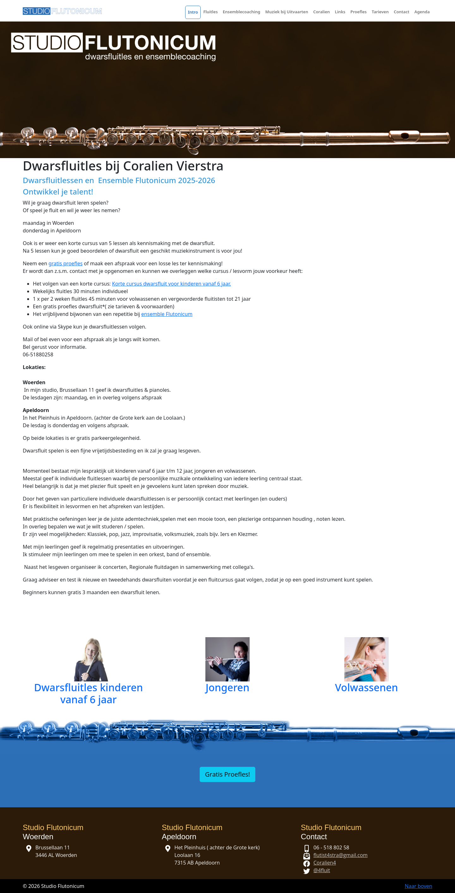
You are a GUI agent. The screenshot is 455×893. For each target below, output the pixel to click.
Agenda (422, 12)
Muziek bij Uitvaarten (286, 12)
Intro (193, 12)
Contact (401, 12)
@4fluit (321, 870)
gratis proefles (65, 263)
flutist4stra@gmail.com (340, 855)
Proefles (358, 12)
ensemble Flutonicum (166, 314)
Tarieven (380, 12)
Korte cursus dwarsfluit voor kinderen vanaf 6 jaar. (171, 283)
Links (340, 12)
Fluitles (210, 12)
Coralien (321, 12)
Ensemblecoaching (241, 12)
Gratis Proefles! (227, 774)
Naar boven (418, 886)
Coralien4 (324, 862)
